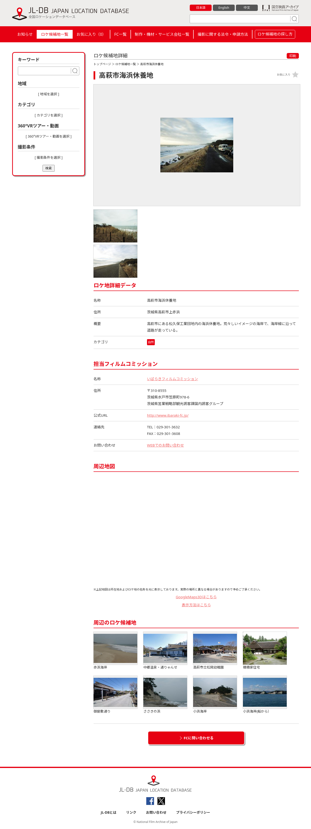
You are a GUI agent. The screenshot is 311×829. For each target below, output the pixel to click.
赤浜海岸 (115, 651)
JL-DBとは (109, 812)
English (223, 7)
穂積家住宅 (265, 651)
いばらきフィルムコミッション (172, 378)
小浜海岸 (215, 695)
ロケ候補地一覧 (54, 34)
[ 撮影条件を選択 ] (49, 157)
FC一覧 (120, 34)
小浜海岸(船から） (265, 695)
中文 (247, 7)
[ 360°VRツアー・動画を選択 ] (49, 136)
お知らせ (25, 34)
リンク (131, 812)
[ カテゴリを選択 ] (49, 115)
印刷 (292, 55)
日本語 (201, 7)
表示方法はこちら (196, 604)
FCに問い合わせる (199, 737)
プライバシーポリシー (193, 812)
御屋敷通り (115, 695)
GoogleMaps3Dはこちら (196, 596)
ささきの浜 (165, 695)
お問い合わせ (156, 812)
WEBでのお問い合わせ (165, 445)
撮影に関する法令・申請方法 (223, 34)
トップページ (102, 64)
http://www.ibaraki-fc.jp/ (168, 415)
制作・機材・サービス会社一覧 (162, 34)
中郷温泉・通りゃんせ (165, 651)
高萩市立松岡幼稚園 (215, 651)
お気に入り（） (91, 34)
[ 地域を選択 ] (48, 94)
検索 (48, 168)
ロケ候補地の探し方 (275, 34)
